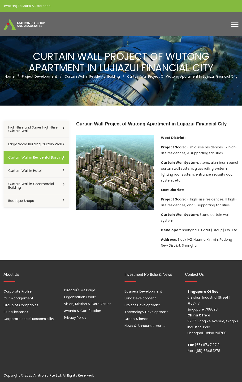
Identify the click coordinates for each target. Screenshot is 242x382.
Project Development (142, 305)
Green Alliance (136, 318)
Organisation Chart (80, 297)
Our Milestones (16, 312)
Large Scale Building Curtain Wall (35, 144)
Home (10, 76)
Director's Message (79, 290)
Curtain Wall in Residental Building (36, 157)
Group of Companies (21, 305)
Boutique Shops (21, 200)
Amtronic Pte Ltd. (47, 375)
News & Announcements (145, 325)
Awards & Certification (82, 310)
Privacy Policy (75, 317)
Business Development (143, 291)
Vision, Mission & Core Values (87, 304)
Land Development (140, 298)
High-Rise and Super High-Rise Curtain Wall (33, 129)
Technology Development (146, 312)
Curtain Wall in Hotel (25, 170)
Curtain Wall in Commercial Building (31, 186)
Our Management (18, 298)
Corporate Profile (18, 291)
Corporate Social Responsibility (29, 318)
